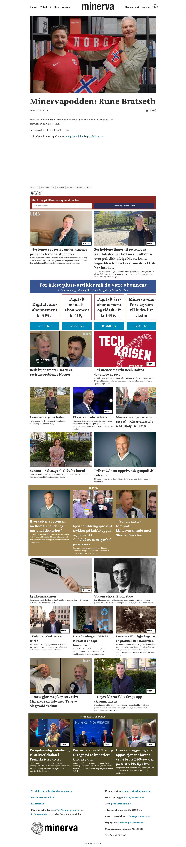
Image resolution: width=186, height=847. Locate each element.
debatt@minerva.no (133, 797)
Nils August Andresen (138, 816)
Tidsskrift (45, 7)
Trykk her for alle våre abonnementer (51, 791)
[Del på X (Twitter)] (150, 110)
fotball (70, 187)
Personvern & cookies (43, 797)
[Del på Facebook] (146, 110)
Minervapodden (62, 7)
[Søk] (155, 7)
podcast (34, 187)
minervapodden (83, 187)
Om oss (33, 7)
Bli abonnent (132, 7)
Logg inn (146, 7)
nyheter (60, 187)
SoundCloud (78, 136)
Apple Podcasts (95, 136)
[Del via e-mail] (154, 110)
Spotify (67, 136)
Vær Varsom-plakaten (68, 810)
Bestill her (44, 326)
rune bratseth (47, 187)
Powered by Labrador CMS (93, 843)
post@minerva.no (121, 803)
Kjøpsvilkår (37, 803)
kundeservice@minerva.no (136, 791)
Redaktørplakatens (41, 814)
